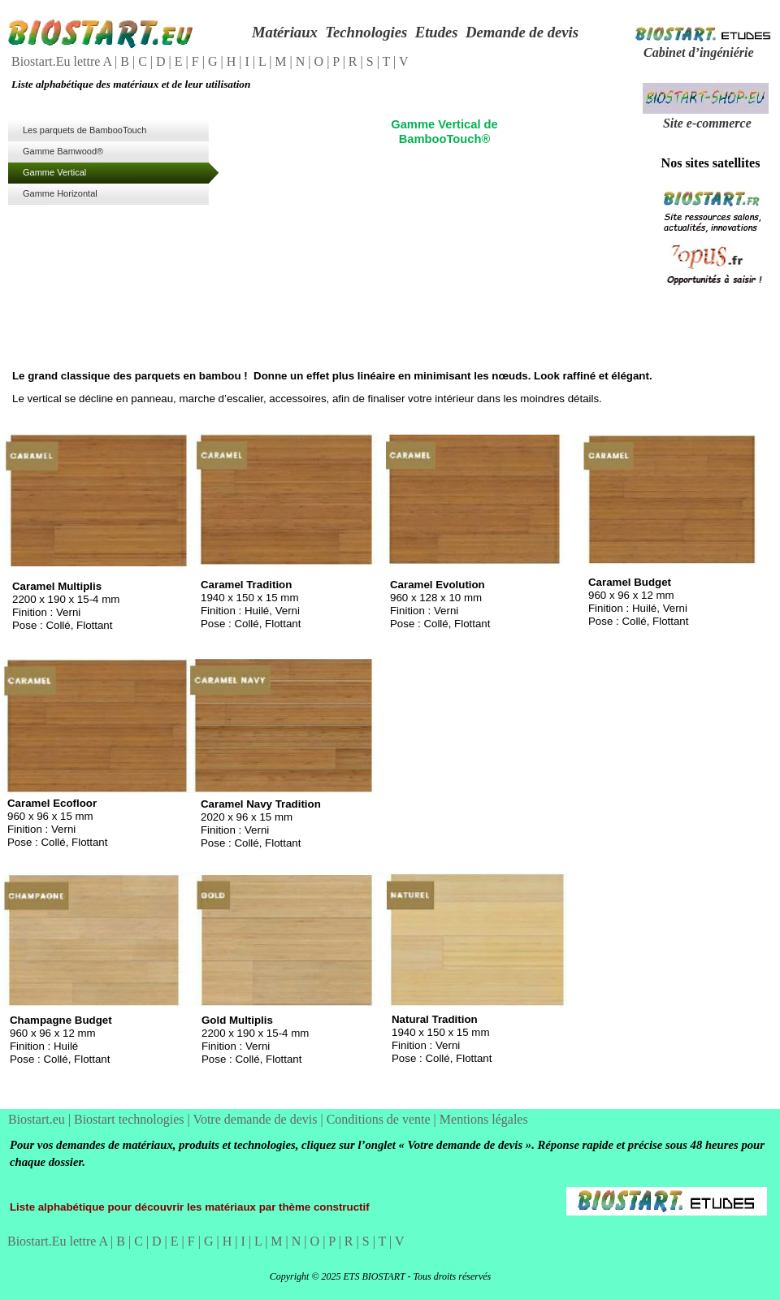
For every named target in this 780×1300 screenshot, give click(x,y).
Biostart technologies (131, 1119)
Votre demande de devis (256, 1119)
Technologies (366, 32)
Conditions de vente (380, 1119)
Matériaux (285, 32)
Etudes (436, 32)
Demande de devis (522, 32)
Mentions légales (484, 1119)
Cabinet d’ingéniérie (699, 52)
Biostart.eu (38, 1119)
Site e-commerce (707, 123)
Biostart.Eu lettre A (63, 61)
